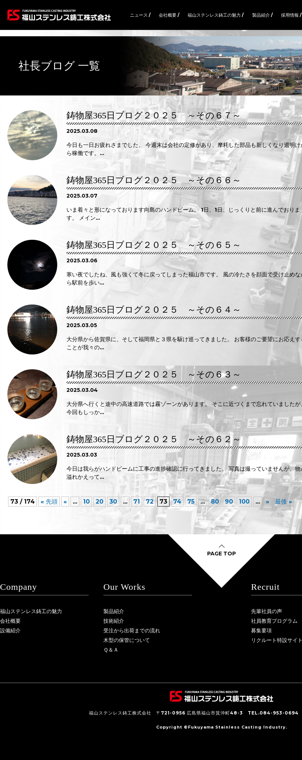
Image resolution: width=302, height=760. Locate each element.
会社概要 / (169, 15)
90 (229, 501)
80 (215, 501)
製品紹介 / (262, 15)
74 (177, 501)
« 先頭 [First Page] (49, 501)
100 (244, 501)
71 (136, 501)
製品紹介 (113, 611)
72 (150, 501)
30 (113, 501)
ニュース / (140, 15)
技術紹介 (113, 621)
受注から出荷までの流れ (131, 630)
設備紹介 (10, 630)
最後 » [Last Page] (283, 501)
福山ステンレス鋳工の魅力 (31, 611)
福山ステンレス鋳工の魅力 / (216, 15)
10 (86, 501)
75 (191, 501)
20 (99, 501)
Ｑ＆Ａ (111, 649)
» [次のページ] (267, 501)
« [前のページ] (65, 501)
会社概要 (10, 621)
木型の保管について (126, 640)
